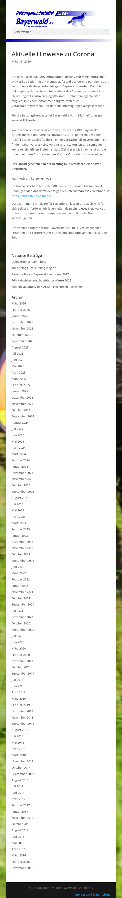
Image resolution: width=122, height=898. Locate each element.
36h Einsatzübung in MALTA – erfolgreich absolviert (47, 287)
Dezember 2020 (22, 617)
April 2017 (19, 799)
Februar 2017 (21, 805)
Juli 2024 (17, 429)
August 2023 (20, 498)
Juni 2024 (18, 435)
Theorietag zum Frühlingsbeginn (34, 268)
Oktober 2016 (21, 824)
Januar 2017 (20, 811)
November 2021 (22, 592)
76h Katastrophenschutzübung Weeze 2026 (41, 280)
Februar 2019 (21, 705)
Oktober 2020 (21, 623)
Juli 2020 (17, 636)
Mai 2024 (18, 441)
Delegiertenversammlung (29, 262)
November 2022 (22, 548)
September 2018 (23, 723)
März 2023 (19, 523)
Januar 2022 (20, 586)
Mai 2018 (18, 742)
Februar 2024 (21, 460)
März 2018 (19, 755)
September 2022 (23, 561)
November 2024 (22, 404)
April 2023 (19, 517)
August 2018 (20, 730)
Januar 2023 (20, 535)
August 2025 (20, 347)
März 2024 (19, 454)
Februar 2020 (21, 655)
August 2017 (20, 780)
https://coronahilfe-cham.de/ (31, 196)
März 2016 (19, 855)
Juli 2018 (17, 736)
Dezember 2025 (22, 322)
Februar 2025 (21, 385)
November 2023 (22, 479)
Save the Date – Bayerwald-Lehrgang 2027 (40, 274)
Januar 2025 (20, 391)
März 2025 (19, 379)
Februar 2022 (21, 579)
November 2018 (22, 717)
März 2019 (19, 698)
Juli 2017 (17, 786)
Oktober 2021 (21, 598)
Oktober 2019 (21, 667)
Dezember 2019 (22, 661)
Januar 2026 (20, 316)
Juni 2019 (18, 686)
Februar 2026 (21, 310)
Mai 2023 (18, 510)
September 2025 (23, 341)
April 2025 (19, 372)
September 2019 (23, 673)
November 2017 (22, 761)
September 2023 (23, 492)
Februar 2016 (21, 862)
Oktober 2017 (21, 767)
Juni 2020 (18, 642)
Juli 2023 (17, 504)
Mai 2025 (18, 366)
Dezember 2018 (22, 711)
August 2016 (20, 830)
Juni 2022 (18, 567)
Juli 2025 (17, 353)
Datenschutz (101, 894)
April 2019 (19, 692)
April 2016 (19, 849)
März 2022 (19, 573)
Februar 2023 (21, 529)
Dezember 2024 (22, 397)
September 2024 (23, 416)
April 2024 (19, 448)
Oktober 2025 (21, 335)
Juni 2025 (18, 360)
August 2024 (20, 422)
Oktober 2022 (21, 554)
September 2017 (23, 774)
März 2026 (19, 303)
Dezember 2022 (22, 542)
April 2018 (19, 749)
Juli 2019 (17, 680)
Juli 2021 (17, 611)
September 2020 (23, 630)
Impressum (82, 894)
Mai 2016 (18, 843)
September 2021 (23, 604)
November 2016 (22, 818)
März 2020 (19, 648)
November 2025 (22, 328)
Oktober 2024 (21, 410)
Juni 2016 (18, 837)
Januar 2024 (20, 466)
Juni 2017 (18, 793)
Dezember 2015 (22, 868)
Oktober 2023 (21, 485)
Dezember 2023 (22, 473)
